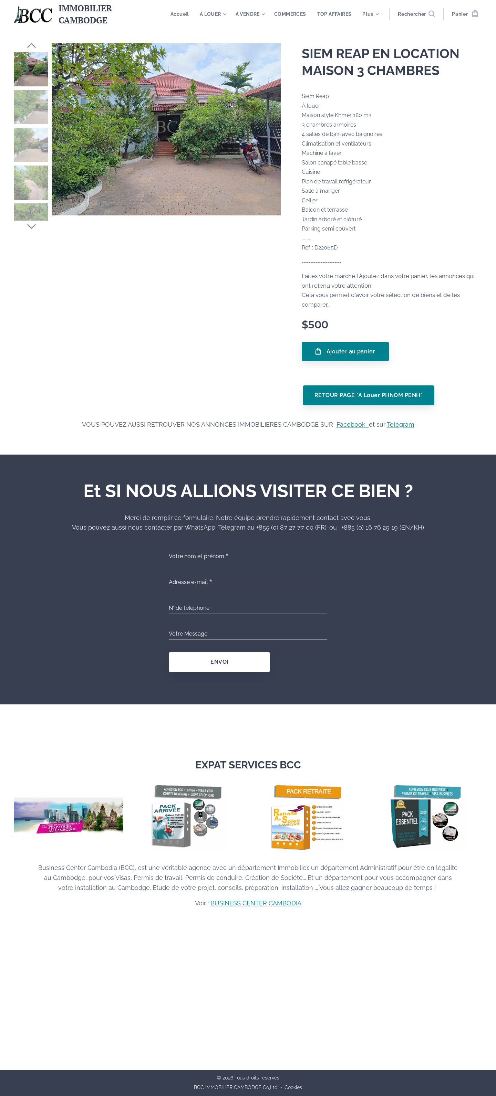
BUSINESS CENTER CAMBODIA (255, 903)
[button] (416, 14)
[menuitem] (224, 14)
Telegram (400, 424)
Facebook (353, 424)
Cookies (293, 1087)
